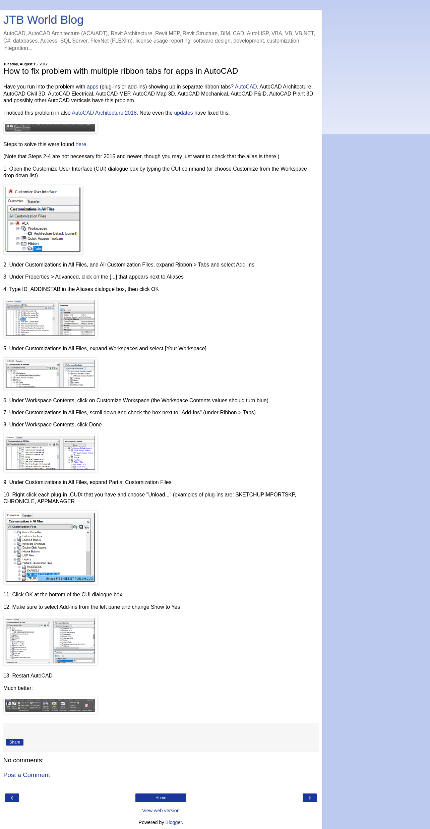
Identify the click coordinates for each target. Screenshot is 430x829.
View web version (161, 810)
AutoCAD (246, 87)
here (81, 144)
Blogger (174, 822)
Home (161, 797)
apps (92, 87)
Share (14, 742)
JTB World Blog (43, 19)
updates (183, 113)
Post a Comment (26, 774)
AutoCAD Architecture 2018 (104, 113)
